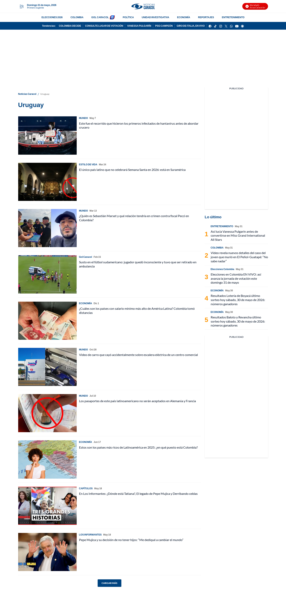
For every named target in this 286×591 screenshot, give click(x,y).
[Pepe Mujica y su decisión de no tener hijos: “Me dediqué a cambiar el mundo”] (47, 552)
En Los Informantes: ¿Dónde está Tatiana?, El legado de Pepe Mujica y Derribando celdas (138, 493)
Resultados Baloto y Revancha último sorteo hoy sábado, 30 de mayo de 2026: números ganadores (238, 321)
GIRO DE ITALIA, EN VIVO (191, 25)
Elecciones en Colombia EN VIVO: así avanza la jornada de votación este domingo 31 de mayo (236, 278)
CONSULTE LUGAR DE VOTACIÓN (104, 25)
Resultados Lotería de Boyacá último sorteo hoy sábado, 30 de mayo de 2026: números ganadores (238, 300)
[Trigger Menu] (21, 6)
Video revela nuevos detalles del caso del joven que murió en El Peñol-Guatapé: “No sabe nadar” (239, 257)
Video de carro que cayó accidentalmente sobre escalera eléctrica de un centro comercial (138, 355)
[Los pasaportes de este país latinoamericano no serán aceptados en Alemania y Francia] (47, 413)
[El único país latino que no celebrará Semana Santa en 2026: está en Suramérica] (47, 182)
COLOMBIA (77, 17)
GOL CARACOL (100, 17)
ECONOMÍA (183, 17)
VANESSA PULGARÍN (139, 25)
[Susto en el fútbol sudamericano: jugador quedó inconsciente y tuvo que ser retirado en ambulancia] (47, 274)
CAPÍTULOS (86, 488)
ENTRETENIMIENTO (233, 17)
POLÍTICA (128, 17)
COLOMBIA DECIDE (70, 25)
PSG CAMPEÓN (164, 25)
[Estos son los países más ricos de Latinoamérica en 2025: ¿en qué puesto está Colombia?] (47, 459)
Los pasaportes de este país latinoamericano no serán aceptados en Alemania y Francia (137, 401)
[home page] (143, 6)
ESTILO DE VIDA (88, 164)
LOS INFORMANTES (90, 534)
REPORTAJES (206, 17)
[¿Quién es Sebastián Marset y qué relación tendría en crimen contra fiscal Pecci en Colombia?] (47, 228)
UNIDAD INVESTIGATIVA (155, 17)
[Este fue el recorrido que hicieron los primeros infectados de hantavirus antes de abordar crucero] (47, 135)
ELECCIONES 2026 (52, 17)
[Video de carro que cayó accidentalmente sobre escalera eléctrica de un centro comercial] (47, 367)
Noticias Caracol (27, 93)
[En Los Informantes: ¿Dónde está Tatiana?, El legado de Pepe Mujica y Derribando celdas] (47, 506)
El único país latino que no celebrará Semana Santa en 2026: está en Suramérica (132, 169)
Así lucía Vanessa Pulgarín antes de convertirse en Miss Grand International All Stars (238, 236)
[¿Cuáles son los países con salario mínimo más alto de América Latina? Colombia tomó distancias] (47, 321)
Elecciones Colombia (222, 269)
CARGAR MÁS (109, 583)
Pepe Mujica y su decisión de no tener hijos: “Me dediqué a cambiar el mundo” (131, 540)
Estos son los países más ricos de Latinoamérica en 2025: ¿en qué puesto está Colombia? (138, 447)
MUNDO (83, 118)
